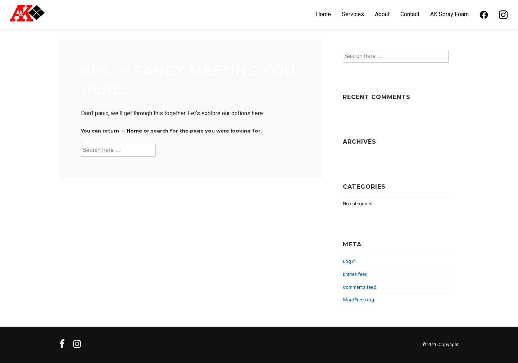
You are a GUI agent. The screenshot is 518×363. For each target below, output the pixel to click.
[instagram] (78, 346)
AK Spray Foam (449, 14)
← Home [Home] (131, 131)
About (382, 14)
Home (323, 14)
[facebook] (63, 346)
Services (353, 14)
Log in (349, 261)
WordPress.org (358, 299)
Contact (409, 14)
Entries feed (355, 274)
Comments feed (359, 287)
